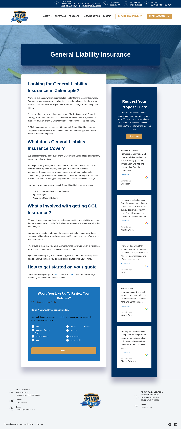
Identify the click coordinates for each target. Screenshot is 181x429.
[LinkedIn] (175, 424)
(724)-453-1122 (136, 5)
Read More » (125, 175)
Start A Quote (159, 16)
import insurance (130, 16)
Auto (37, 326)
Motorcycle (74, 336)
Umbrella (74, 330)
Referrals (60, 16)
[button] (134, 136)
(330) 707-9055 (116, 5)
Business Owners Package (41, 331)
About (48, 16)
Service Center (92, 16)
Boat (37, 340)
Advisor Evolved (36, 424)
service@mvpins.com (161, 5)
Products (75, 16)
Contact (107, 16)
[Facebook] (169, 424)
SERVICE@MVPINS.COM (25, 410)
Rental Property (42, 336)
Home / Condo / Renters (80, 326)
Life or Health (75, 340)
